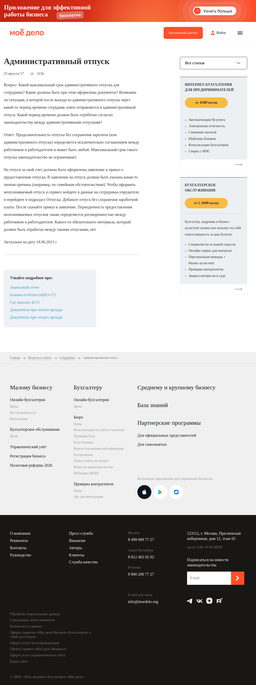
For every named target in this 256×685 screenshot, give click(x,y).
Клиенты (76, 555)
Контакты (18, 548)
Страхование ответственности (32, 620)
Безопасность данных (26, 626)
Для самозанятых (152, 444)
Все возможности (23, 413)
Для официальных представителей (166, 435)
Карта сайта (19, 661)
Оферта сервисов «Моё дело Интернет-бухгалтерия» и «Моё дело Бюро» (50, 635)
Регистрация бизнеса (27, 456)
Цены (14, 406)
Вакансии (77, 540)
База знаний (152, 405)
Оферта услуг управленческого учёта (37, 655)
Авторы (75, 548)
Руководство (20, 555)
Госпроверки (83, 455)
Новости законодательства (93, 467)
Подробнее (214, 164)
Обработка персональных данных (35, 614)
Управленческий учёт (28, 447)
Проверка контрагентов (93, 484)
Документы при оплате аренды (36, 310)
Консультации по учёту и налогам (99, 430)
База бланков (83, 442)
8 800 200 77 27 (141, 574)
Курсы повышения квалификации (99, 448)
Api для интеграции (88, 497)
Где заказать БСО (24, 302)
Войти (221, 33)
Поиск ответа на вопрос (91, 461)
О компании (20, 533)
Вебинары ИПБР (86, 473)
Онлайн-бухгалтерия (27, 400)
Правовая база (84, 436)
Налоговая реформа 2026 (31, 465)
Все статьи (194, 63)
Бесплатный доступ (183, 33)
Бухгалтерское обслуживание (35, 429)
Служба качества (83, 562)
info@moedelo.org (143, 601)
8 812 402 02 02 (141, 557)
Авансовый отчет (24, 287)
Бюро (78, 417)
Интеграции (19, 419)
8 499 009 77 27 (141, 539)
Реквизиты (19, 540)
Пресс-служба (81, 533)
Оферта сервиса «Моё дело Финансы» (38, 649)
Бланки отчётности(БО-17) (32, 295)
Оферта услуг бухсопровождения (34, 643)
